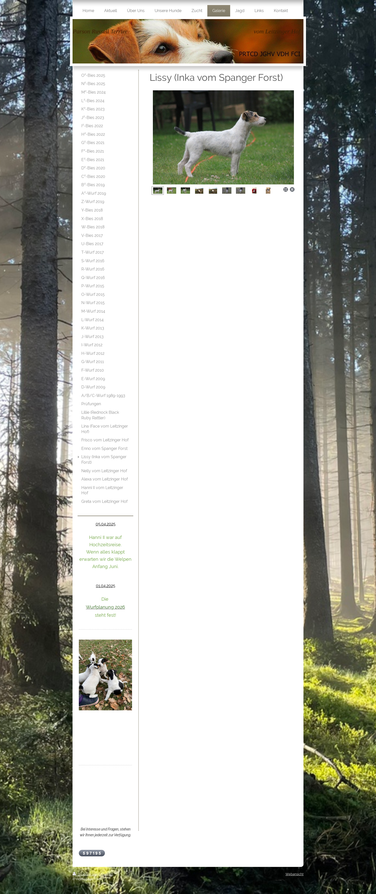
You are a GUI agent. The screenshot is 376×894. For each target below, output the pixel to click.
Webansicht (294, 874)
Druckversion (86, 874)
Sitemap (106, 874)
